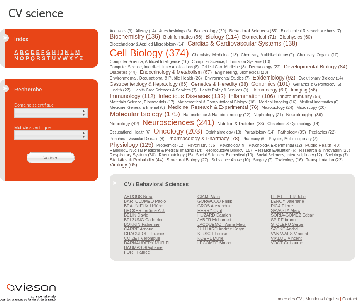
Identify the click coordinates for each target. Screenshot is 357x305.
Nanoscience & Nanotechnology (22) (216, 114)
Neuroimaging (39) (304, 114)
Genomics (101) (270, 84)
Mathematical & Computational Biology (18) (217, 102)
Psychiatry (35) (201, 145)
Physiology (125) (131, 144)
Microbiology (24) (278, 107)
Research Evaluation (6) (275, 150)
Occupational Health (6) (130, 132)
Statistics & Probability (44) (136, 159)
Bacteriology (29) (210, 31)
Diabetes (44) (123, 72)
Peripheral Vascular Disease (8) (137, 139)
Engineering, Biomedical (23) (241, 72)
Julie (288, 196)
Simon (214, 243)
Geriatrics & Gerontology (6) (317, 84)
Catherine (144, 219)
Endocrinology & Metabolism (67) (176, 72)
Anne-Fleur (221, 224)
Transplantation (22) (324, 160)
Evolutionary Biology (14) (321, 78)
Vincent (289, 233)
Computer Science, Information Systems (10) (231, 61)
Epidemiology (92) (274, 78)
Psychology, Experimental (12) (275, 145)
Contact (349, 299)
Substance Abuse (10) (230, 160)
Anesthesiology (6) (174, 31)
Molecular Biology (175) (145, 114)
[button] (51, 113)
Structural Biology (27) (187, 160)
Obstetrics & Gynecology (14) (293, 124)
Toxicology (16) (289, 160)
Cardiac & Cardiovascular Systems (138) (243, 43)
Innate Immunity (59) (300, 96)
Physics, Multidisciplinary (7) (293, 139)
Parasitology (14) (259, 132)
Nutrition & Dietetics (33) (241, 123)
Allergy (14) (145, 31)
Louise (212, 233)
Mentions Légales (322, 299)
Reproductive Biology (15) (229, 150)
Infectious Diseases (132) (192, 96)
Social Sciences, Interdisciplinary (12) (289, 155)
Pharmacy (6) (254, 139)
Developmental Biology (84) (315, 66)
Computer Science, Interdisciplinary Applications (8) (154, 67)
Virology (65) (123, 165)
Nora (138, 196)
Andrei (285, 229)
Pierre (282, 205)
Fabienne (142, 224)
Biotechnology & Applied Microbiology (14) (147, 44)
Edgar (292, 215)
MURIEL (147, 243)
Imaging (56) (304, 90)
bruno (283, 219)
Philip (214, 201)
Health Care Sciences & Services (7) (165, 90)
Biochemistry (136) (135, 36)
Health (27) (120, 90)
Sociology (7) (336, 155)
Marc (285, 210)
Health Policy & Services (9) (224, 90)
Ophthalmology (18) (223, 132)
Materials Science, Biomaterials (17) (142, 102)
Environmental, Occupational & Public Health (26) (156, 78)
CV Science (36, 12)
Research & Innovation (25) (324, 150)
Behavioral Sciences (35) (253, 31)
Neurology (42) (124, 123)
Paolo (145, 201)
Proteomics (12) (170, 145)
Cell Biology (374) (149, 53)
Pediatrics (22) (322, 132)
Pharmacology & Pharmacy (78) (204, 138)
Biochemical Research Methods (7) (310, 31)
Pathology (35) (292, 132)
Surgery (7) (262, 160)
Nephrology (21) (268, 114)
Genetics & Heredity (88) (219, 84)
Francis (144, 233)
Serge (287, 224)
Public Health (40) (322, 145)
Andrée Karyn (221, 229)
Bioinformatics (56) (182, 37)
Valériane (287, 201)
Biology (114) (222, 37)
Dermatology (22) (265, 66)
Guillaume (287, 243)
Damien (214, 215)
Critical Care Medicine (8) (224, 67)
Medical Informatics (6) (318, 102)
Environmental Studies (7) (227, 78)
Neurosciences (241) (178, 122)
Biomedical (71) (259, 37)
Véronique (142, 238)
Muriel (210, 238)
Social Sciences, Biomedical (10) (224, 155)
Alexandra (213, 205)
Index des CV (289, 299)
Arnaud (138, 229)
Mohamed (214, 219)
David (136, 215)
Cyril (209, 210)
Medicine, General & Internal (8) (137, 107)
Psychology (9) (232, 145)
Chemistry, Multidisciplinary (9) (267, 55)
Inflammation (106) (252, 96)
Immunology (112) (132, 96)
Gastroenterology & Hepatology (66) (149, 84)
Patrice (137, 252)
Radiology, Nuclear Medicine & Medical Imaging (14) (156, 150)
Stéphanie (143, 247)
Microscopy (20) (311, 107)
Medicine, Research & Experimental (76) (213, 107)
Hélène (143, 205)
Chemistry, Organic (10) (317, 55)
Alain (208, 196)
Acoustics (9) (121, 31)
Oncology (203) (177, 131)
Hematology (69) (269, 90)
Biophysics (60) (296, 37)
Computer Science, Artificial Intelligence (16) (149, 61)
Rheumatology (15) (176, 155)
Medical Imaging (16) (277, 102)
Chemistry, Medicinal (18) (215, 55)
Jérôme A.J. (144, 210)
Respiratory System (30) (133, 154)
